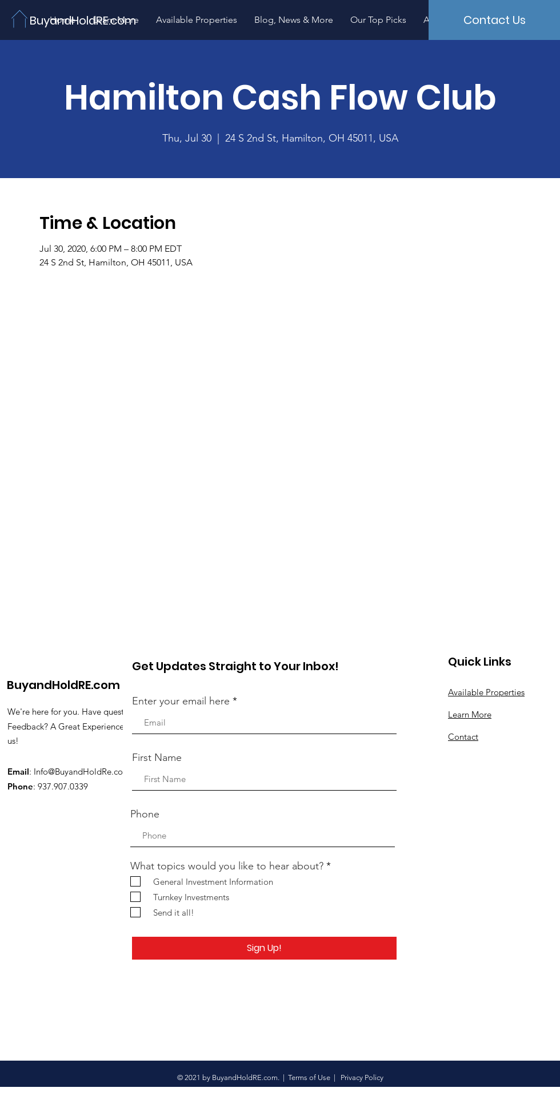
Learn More (469, 714)
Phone (144, 814)
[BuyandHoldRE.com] (84, 20)
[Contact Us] (494, 20)
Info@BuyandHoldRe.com (82, 771)
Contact (463, 736)
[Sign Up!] (264, 948)
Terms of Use (309, 1077)
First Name (157, 757)
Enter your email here (181, 701)
